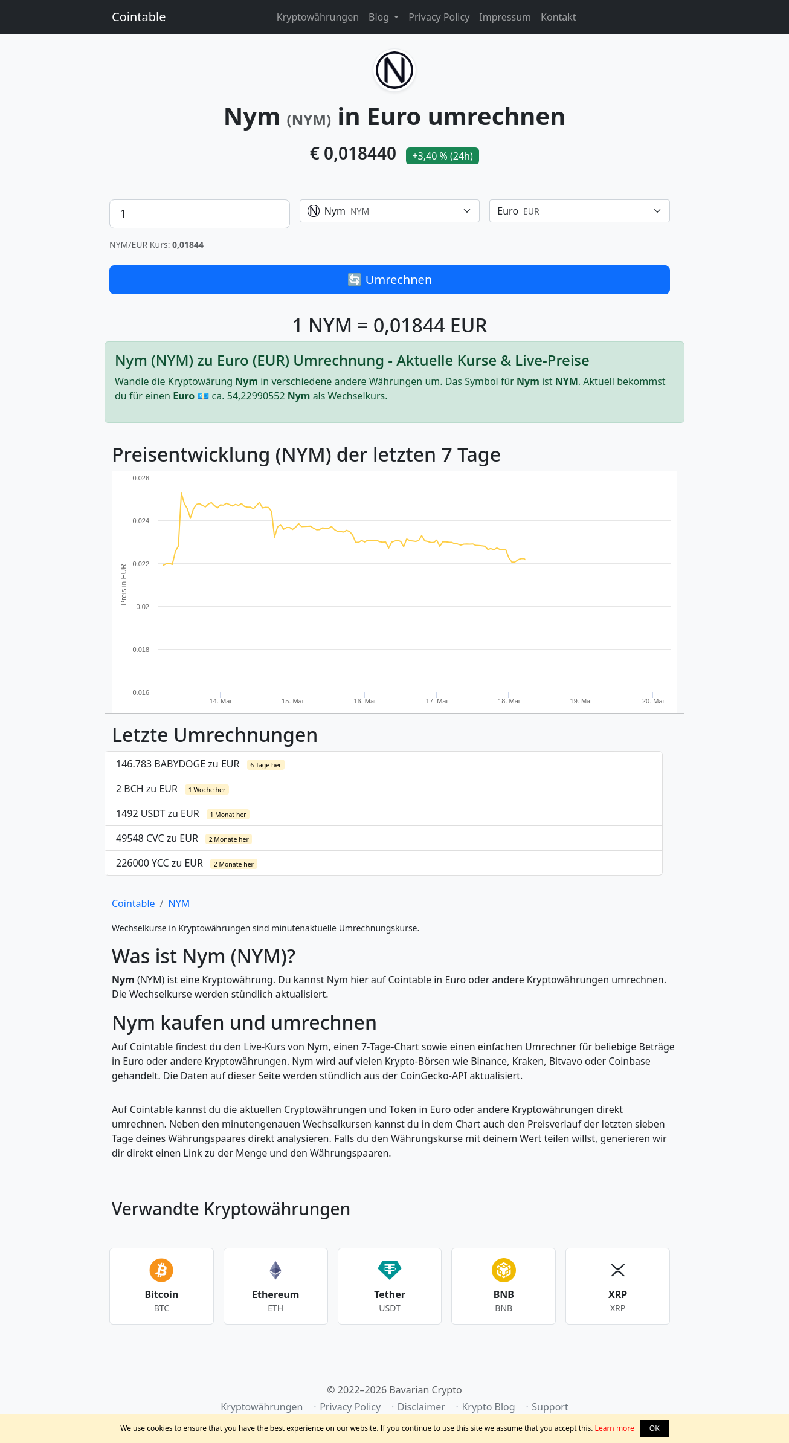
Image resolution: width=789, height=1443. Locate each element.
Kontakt (558, 17)
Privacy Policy (438, 17)
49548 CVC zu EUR (184, 838)
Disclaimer (421, 1406)
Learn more (614, 1428)
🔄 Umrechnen (390, 279)
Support (550, 1406)
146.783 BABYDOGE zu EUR (200, 763)
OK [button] (654, 1428)
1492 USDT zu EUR (183, 813)
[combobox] (390, 210)
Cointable (139, 16)
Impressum (505, 17)
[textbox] (383, 211)
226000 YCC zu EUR (186, 863)
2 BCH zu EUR (172, 788)
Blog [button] (380, 17)
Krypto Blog (488, 1406)
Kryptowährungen (318, 17)
